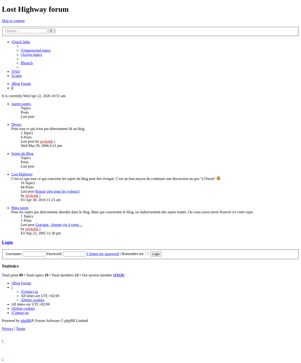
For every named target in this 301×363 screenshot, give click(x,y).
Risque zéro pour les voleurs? (57, 191)
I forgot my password (103, 254)
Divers (16, 124)
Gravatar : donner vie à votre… (58, 225)
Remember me (135, 254)
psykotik (46, 141)
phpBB (26, 321)
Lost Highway (22, 174)
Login (7, 242)
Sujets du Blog (22, 154)
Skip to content (13, 21)
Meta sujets (19, 208)
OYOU (119, 275)
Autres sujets (21, 104)
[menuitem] (36, 50)
